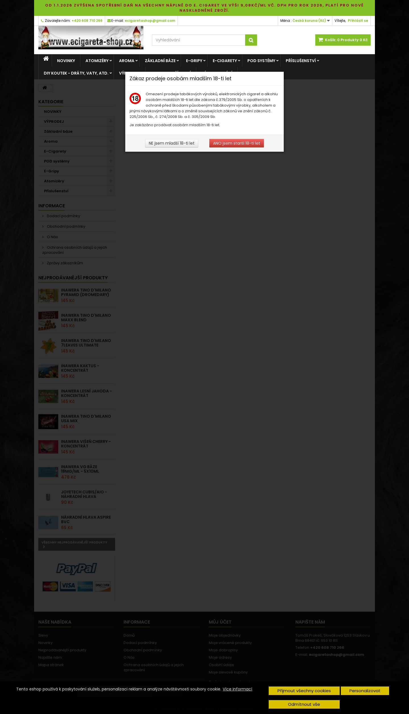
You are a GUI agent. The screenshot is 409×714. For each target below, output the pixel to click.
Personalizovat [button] (365, 691)
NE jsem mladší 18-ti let (172, 143)
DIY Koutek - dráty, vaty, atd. (76, 73)
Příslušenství (301, 61)
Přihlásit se (358, 20)
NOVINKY (66, 61)
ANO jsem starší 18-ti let (236, 143)
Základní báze (160, 61)
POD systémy (261, 61)
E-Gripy (194, 61)
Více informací (237, 689)
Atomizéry (96, 61)
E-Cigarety (225, 61)
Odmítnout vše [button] (304, 704)
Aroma (126, 61)
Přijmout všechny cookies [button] (304, 691)
